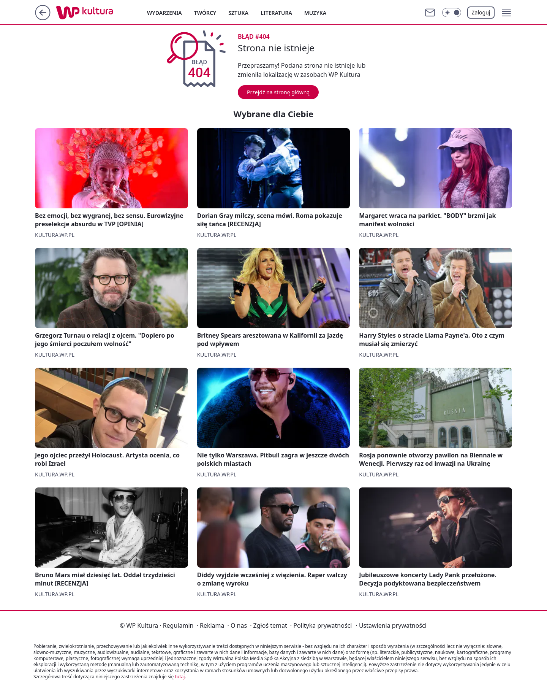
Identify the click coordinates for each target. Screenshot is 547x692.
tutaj (180, 676)
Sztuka (238, 12)
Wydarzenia (164, 12)
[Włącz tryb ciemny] (451, 12)
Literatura (276, 12)
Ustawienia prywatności (391, 625)
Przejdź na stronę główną (278, 92)
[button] (506, 12)
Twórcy (205, 12)
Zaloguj (481, 12)
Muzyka (315, 12)
